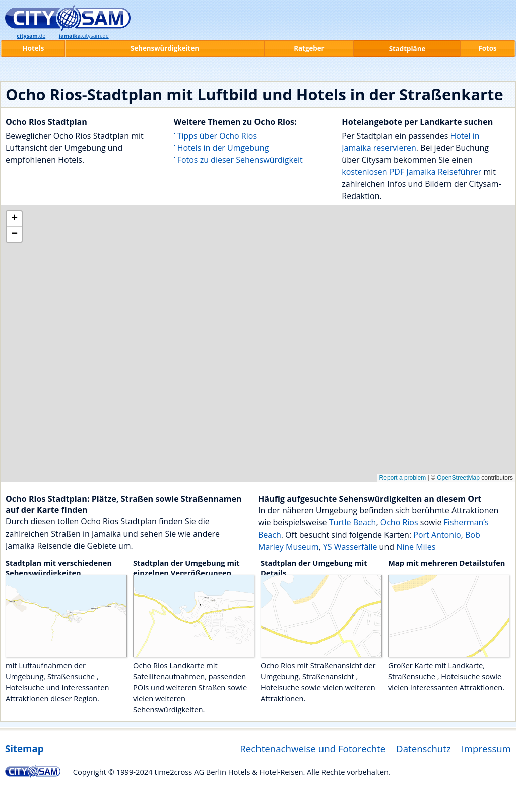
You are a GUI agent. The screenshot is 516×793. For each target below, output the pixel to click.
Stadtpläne (407, 48)
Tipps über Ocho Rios (217, 135)
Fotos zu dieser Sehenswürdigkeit (240, 159)
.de (31, 35)
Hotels (33, 48)
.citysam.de (84, 35)
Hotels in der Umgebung (223, 147)
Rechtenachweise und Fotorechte (312, 748)
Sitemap (24, 748)
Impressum (486, 748)
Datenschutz (423, 748)
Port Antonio (437, 534)
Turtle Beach (352, 522)
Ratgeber (309, 48)
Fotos (487, 48)
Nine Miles (415, 546)
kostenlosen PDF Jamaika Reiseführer (411, 171)
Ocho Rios (399, 522)
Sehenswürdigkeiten (165, 48)
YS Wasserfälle (350, 546)
